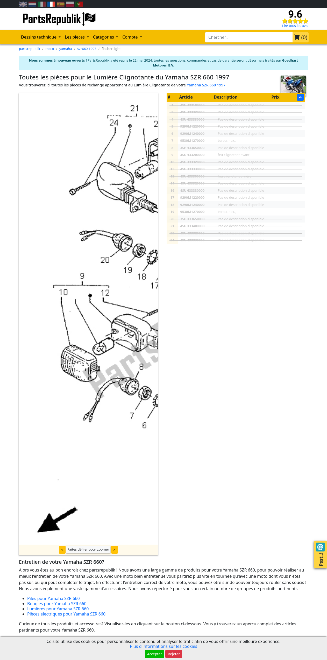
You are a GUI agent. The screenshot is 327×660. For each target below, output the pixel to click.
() (300, 37)
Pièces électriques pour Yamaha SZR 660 (66, 614)
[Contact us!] (320, 547)
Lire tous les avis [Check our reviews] (295, 25)
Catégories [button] (104, 37)
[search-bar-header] (249, 37)
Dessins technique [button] (39, 37)
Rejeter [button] (174, 653)
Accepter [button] (154, 653)
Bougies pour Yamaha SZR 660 (57, 603)
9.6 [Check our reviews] (295, 14)
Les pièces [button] (75, 37)
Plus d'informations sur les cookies (163, 646)
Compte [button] (130, 37)
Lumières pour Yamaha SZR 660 (58, 609)
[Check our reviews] (295, 21)
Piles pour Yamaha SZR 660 (53, 598)
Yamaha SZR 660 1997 (206, 85)
